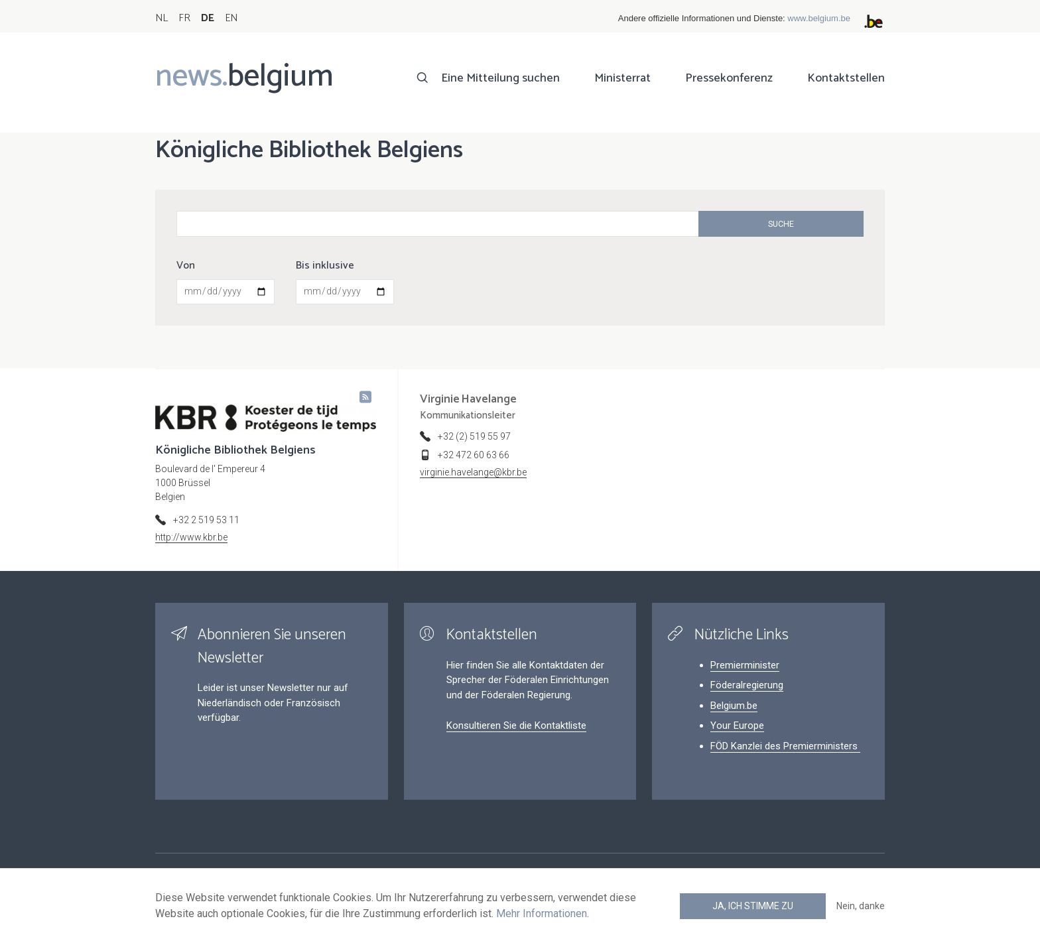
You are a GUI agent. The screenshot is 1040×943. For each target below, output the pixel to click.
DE (207, 18)
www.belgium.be (818, 18)
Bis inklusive (325, 266)
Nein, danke (860, 906)
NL (161, 18)
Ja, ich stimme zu (752, 906)
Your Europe (737, 725)
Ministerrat (622, 78)
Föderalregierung (746, 685)
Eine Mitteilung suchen (500, 78)
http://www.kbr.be (191, 537)
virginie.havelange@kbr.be (473, 472)
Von (185, 266)
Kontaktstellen (846, 78)
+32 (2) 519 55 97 (474, 436)
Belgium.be (733, 706)
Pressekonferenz (729, 78)
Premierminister (744, 665)
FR (184, 18)
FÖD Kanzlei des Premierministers (785, 746)
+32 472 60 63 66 (473, 455)
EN (231, 18)
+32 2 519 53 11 (206, 520)
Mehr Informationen (541, 913)
